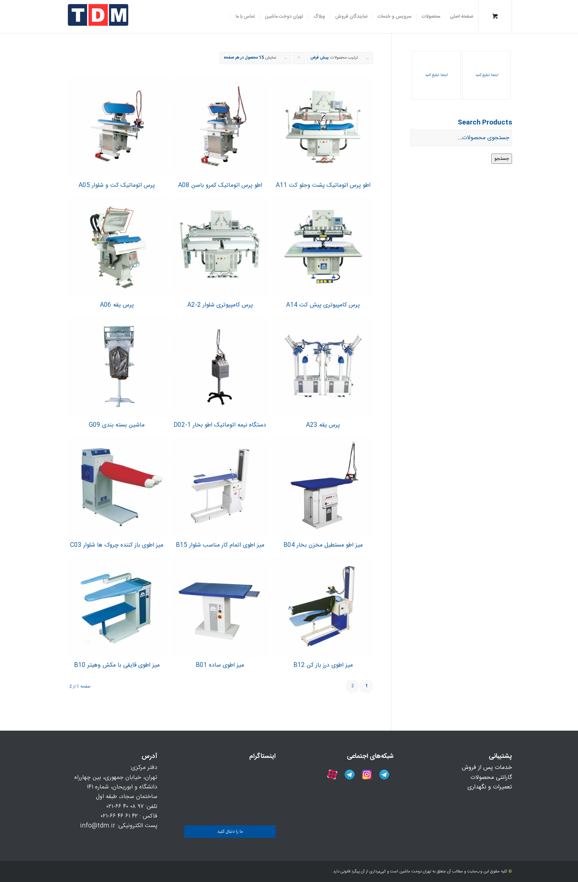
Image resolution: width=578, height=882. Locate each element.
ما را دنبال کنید (230, 831)
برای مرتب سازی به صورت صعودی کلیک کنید (298, 59)
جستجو (501, 159)
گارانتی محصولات (491, 778)
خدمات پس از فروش (487, 768)
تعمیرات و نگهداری (489, 787)
